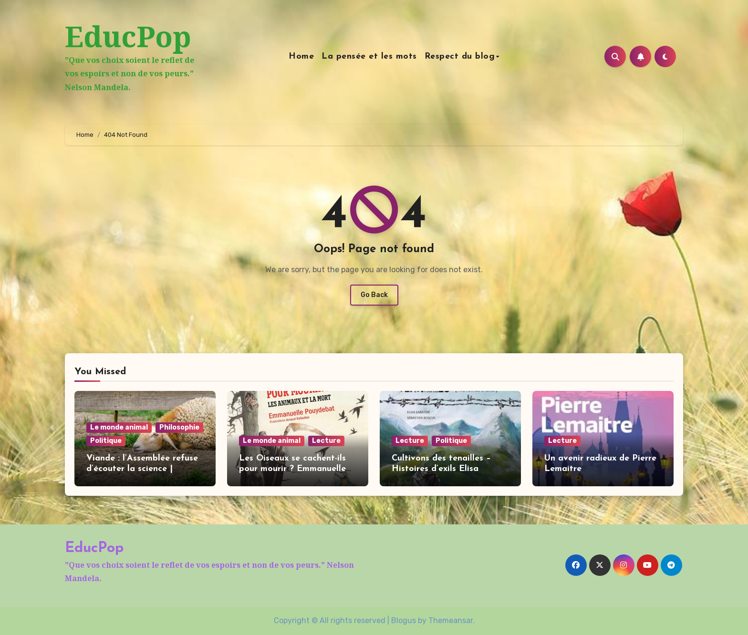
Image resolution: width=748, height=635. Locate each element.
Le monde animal (119, 427)
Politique (106, 441)
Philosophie (179, 427)
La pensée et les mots (369, 56)
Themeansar (450, 620)
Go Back (374, 295)
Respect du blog (460, 56)
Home (301, 56)
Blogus (403, 620)
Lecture (326, 441)
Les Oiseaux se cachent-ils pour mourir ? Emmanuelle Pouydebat (292, 468)
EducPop (128, 36)
